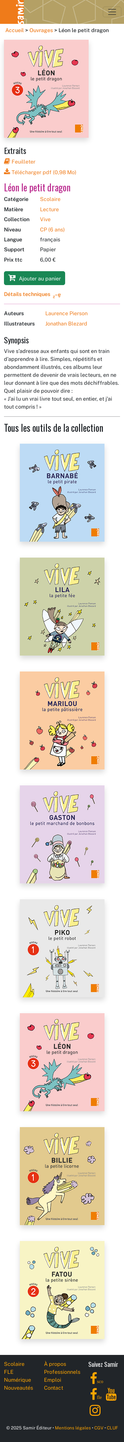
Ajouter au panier (34, 277)
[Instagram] (95, 1414)
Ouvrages (41, 30)
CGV (98, 1427)
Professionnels (62, 1372)
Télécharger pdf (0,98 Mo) (40, 172)
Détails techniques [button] (27, 294)
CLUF (112, 1427)
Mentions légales (73, 1427)
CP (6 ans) (52, 229)
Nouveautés (18, 1388)
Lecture (49, 209)
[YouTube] (111, 1398)
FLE (9, 1372)
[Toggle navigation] (112, 12)
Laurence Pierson (66, 313)
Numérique (17, 1380)
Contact (53, 1388)
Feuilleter (19, 162)
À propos (55, 1364)
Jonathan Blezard (66, 324)
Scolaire (50, 199)
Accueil (14, 30)
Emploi (52, 1380)
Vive (45, 219)
